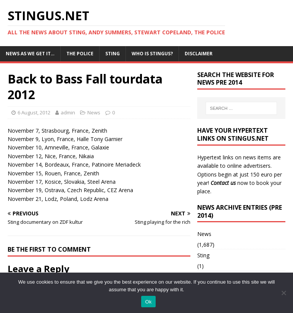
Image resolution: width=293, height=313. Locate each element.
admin (68, 112)
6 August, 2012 (34, 112)
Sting (112, 53)
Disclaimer (199, 53)
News (93, 112)
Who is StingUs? (152, 53)
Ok (148, 302)
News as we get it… (30, 53)
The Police (79, 53)
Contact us (223, 182)
